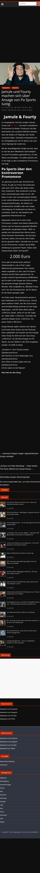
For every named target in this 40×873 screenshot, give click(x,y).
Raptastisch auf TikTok (7, 719)
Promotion (3, 815)
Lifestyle (2, 801)
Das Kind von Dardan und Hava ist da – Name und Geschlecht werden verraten (21, 503)
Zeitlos (2, 822)
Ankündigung (4, 781)
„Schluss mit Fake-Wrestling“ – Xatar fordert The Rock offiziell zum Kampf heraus (18, 467)
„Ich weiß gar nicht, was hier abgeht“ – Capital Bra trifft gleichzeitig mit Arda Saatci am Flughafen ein (23, 534)
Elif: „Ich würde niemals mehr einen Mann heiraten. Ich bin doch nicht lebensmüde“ (23, 621)
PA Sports (29, 110)
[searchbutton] (38, 3)
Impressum (3, 765)
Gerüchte (3, 795)
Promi (2, 812)
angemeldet (13, 482)
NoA (1, 808)
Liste (1, 805)
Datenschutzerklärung (7, 761)
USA (1, 818)
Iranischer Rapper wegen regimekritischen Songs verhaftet (19, 455)
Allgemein (15, 88)
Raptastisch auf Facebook (8, 709)
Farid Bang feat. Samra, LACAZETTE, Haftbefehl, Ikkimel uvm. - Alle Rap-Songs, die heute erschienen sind (23, 603)
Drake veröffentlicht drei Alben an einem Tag (20, 553)
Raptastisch (6, 88)
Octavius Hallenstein (22, 107)
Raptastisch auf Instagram (8, 712)
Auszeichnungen (5, 784)
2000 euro (13, 110)
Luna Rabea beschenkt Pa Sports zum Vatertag (20, 612)
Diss (1, 791)
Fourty (19, 110)
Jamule (24, 110)
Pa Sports (15, 126)
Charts (2, 788)
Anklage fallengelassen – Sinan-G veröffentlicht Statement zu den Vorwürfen (20, 642)
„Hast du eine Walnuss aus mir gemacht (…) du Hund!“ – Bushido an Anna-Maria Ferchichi (23, 544)
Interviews (3, 798)
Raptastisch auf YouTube (8, 715)
